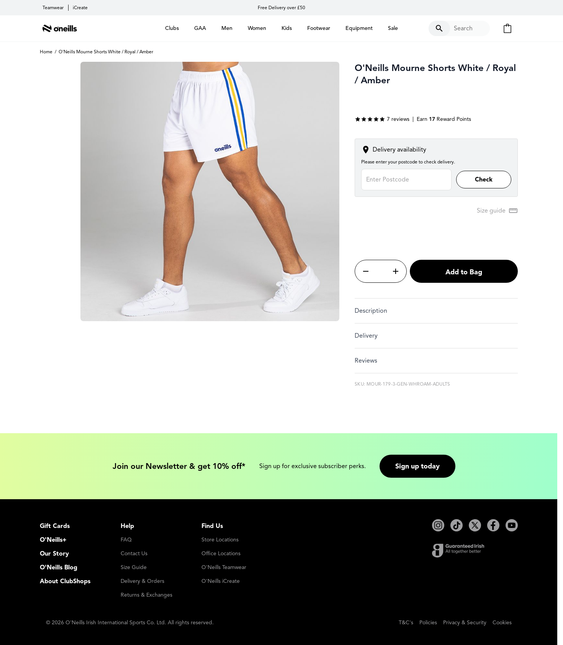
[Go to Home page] (60, 28)
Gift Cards (55, 526)
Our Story (54, 554)
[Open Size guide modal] (497, 210)
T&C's (406, 622)
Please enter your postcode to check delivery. (408, 162)
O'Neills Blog (58, 567)
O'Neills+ (53, 540)
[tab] (436, 310)
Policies (428, 622)
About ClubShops (65, 581)
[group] (382, 119)
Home (46, 51)
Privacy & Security (464, 622)
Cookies (502, 622)
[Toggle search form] (459, 28)
